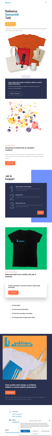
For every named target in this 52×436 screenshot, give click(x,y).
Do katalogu (10, 392)
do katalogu (13, 292)
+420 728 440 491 (17, 416)
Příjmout (25, 431)
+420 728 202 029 (17, 414)
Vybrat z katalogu (15, 93)
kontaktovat (10, 23)
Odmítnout (35, 431)
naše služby (10, 163)
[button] (49, 420)
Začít (40, 212)
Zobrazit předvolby (45, 431)
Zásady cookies (35, 433)
